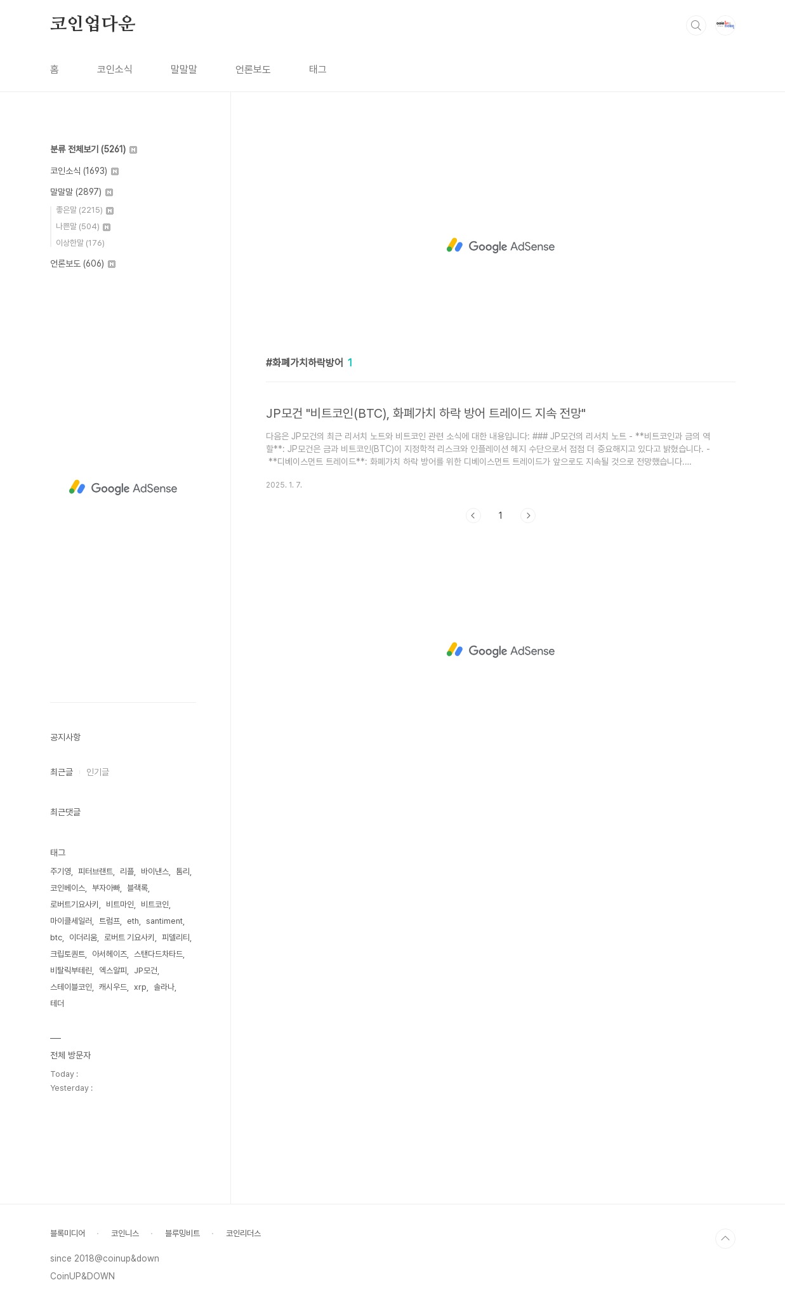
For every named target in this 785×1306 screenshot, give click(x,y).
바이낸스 (155, 871)
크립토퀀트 (67, 954)
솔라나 (164, 987)
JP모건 (145, 970)
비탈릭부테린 (71, 970)
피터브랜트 (95, 871)
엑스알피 (113, 970)
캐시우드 (113, 987)
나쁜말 (83, 226)
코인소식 (115, 69)
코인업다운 (92, 25)
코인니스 (125, 1233)
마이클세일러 (71, 921)
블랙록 (137, 888)
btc (56, 937)
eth (133, 921)
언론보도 (253, 69)
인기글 (97, 772)
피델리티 (176, 937)
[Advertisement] (501, 246)
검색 (696, 25)
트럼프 (109, 921)
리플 (127, 871)
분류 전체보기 (93, 149)
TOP (725, 1239)
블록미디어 (67, 1233)
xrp (140, 987)
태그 (318, 69)
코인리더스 (243, 1233)
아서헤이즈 (109, 954)
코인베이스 (67, 888)
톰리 (183, 871)
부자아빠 (106, 888)
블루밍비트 (182, 1233)
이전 (473, 515)
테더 (57, 1003)
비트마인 (120, 904)
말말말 (184, 69)
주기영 (60, 871)
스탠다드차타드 (158, 954)
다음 (528, 515)
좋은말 (85, 210)
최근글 (61, 772)
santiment (164, 921)
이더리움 (83, 937)
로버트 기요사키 (129, 937)
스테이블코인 (71, 987)
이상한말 (80, 243)
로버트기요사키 (74, 904)
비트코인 (155, 904)
